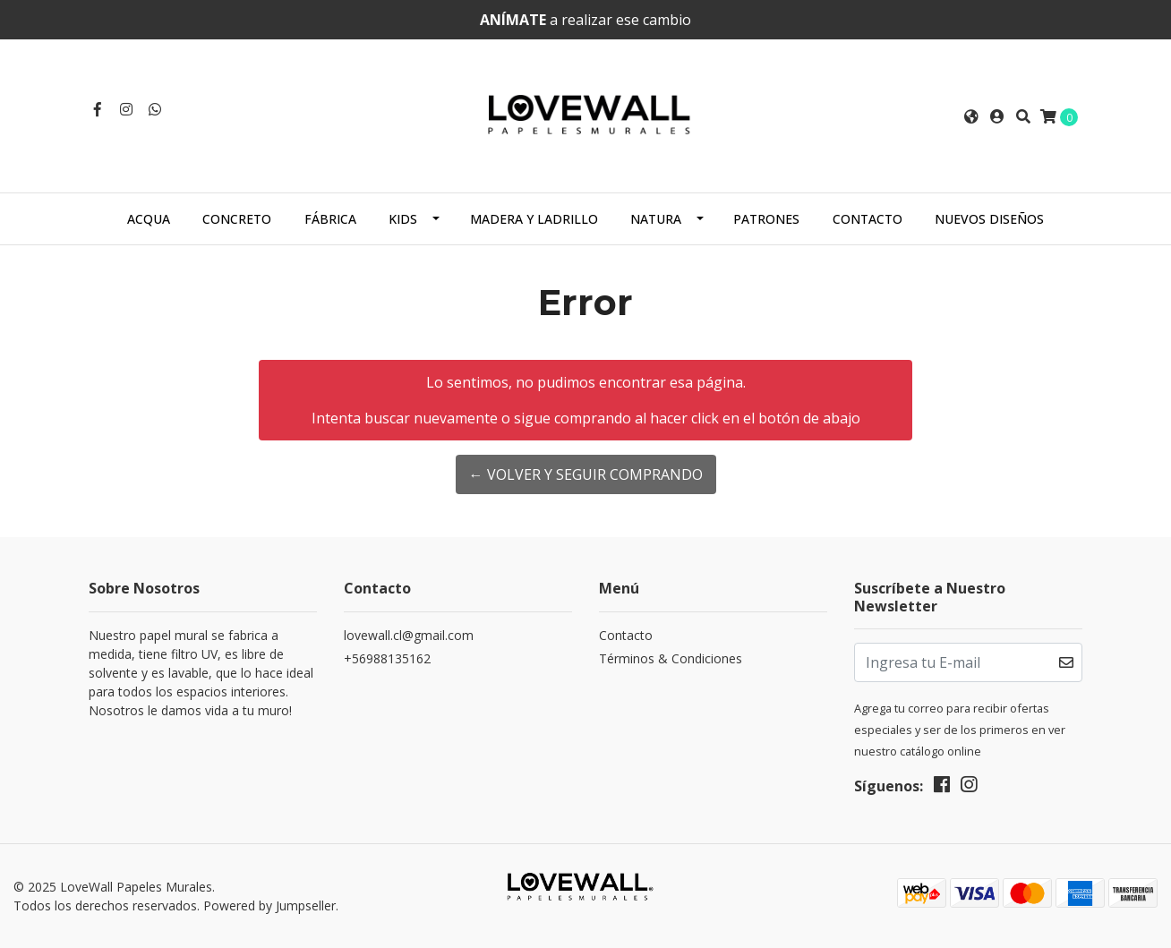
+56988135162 (387, 658)
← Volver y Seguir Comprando (586, 474)
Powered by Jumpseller (269, 905)
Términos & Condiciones (670, 658)
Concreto (236, 218)
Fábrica (330, 218)
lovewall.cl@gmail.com (409, 635)
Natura (655, 218)
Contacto (867, 218)
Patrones (766, 218)
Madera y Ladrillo (534, 218)
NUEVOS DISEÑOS (989, 218)
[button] (971, 116)
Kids (403, 218)
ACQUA (148, 218)
